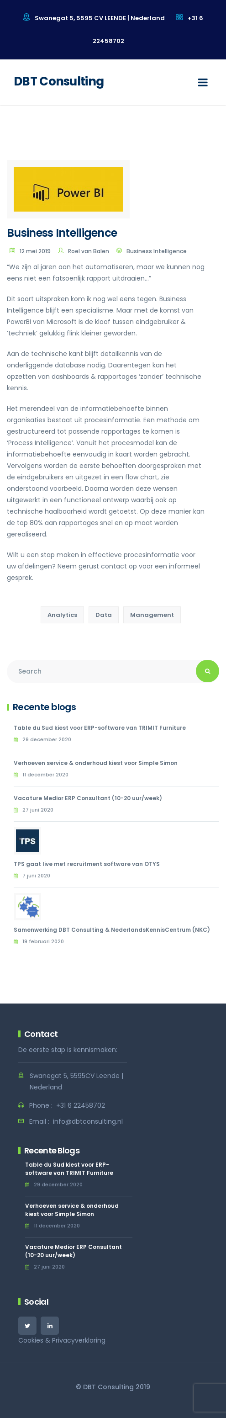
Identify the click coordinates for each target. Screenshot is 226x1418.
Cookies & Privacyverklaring (61, 1340)
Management (152, 615)
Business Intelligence (156, 251)
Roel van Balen (88, 251)
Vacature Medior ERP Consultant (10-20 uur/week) (88, 798)
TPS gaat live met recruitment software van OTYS (87, 864)
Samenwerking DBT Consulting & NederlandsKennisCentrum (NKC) (112, 930)
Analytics (62, 615)
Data (103, 615)
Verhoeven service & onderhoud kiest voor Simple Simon (96, 763)
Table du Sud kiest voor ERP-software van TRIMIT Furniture (100, 728)
